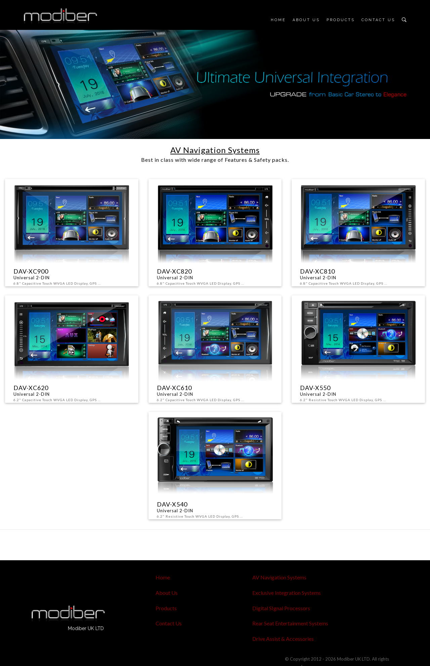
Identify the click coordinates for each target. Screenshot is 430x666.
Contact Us (378, 20)
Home (278, 20)
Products (341, 20)
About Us (306, 20)
